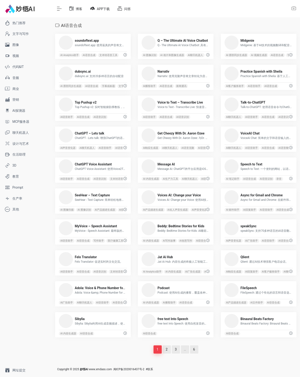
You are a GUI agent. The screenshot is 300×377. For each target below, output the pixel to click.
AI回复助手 (249, 209)
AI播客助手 (149, 86)
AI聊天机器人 (195, 55)
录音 (278, 178)
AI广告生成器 (193, 271)
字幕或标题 (108, 86)
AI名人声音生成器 (177, 209)
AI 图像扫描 (67, 209)
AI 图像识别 (150, 55)
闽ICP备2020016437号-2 (128, 369)
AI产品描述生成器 (105, 209)
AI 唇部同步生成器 (236, 55)
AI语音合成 (89, 55)
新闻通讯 (181, 86)
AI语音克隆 (187, 147)
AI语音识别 (100, 117)
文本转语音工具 (108, 55)
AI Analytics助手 (69, 55)
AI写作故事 (169, 240)
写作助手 (99, 240)
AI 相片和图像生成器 (172, 55)
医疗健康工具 (115, 240)
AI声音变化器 (67, 147)
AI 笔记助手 (232, 178)
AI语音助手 (254, 86)
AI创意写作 (186, 240)
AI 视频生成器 (259, 55)
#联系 (149, 369)
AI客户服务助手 (235, 86)
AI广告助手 (251, 240)
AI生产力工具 (170, 178)
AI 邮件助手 (232, 209)
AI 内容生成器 (151, 178)
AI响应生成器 (150, 147)
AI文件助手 (256, 302)
